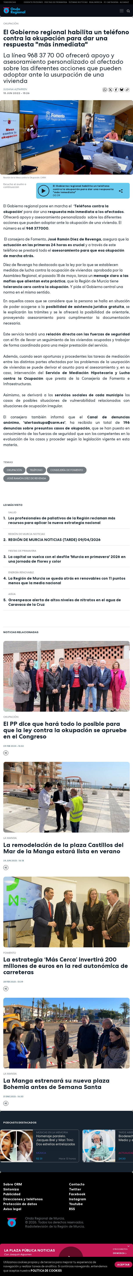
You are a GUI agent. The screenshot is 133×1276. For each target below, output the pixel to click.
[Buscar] (127, 10)
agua (12, 594)
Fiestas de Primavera (22, 551)
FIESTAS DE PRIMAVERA (55, 2)
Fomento (9, 953)
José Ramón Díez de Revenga (26, 478)
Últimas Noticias (78, 2)
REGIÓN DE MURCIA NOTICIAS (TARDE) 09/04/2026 (54, 540)
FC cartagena (111, 2)
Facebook (77, 1194)
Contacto (77, 1184)
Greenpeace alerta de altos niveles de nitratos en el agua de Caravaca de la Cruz (64, 602)
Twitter (75, 1189)
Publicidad (11, 1194)
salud (12, 512)
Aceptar (123, 1264)
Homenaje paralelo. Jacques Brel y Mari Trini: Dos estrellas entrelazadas (55, 1140)
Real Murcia (95, 2)
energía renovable (21, 572)
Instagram (77, 1199)
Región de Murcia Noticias (26, 534)
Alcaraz (124, 2)
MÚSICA (41, 1153)
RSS (72, 1209)
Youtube (76, 1204)
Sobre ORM (12, 1184)
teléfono (36, 470)
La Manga (10, 838)
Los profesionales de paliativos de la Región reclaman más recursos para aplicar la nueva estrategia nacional (61, 520)
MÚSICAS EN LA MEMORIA (52, 1132)
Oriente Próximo (33, 2)
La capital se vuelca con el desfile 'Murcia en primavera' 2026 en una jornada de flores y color (67, 559)
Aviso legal (12, 1209)
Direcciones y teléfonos (23, 1199)
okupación (10, 23)
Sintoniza (11, 1189)
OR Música (120, 1253)
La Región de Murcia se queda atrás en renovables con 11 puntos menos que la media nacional (66, 580)
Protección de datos (20, 1204)
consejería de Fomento (66, 470)
